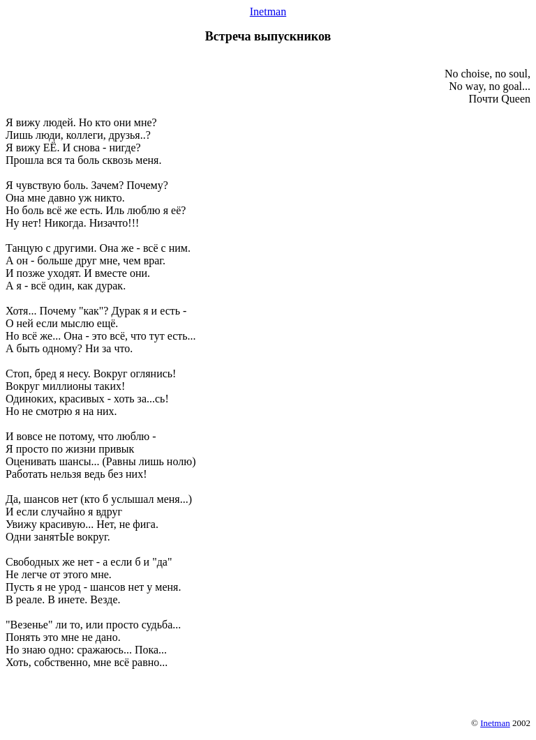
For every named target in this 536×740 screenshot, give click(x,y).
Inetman (268, 11)
